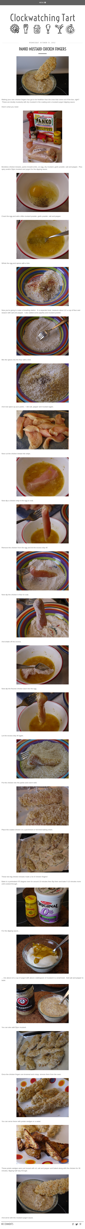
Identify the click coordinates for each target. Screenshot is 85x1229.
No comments (7, 1224)
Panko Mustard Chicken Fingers (42, 49)
